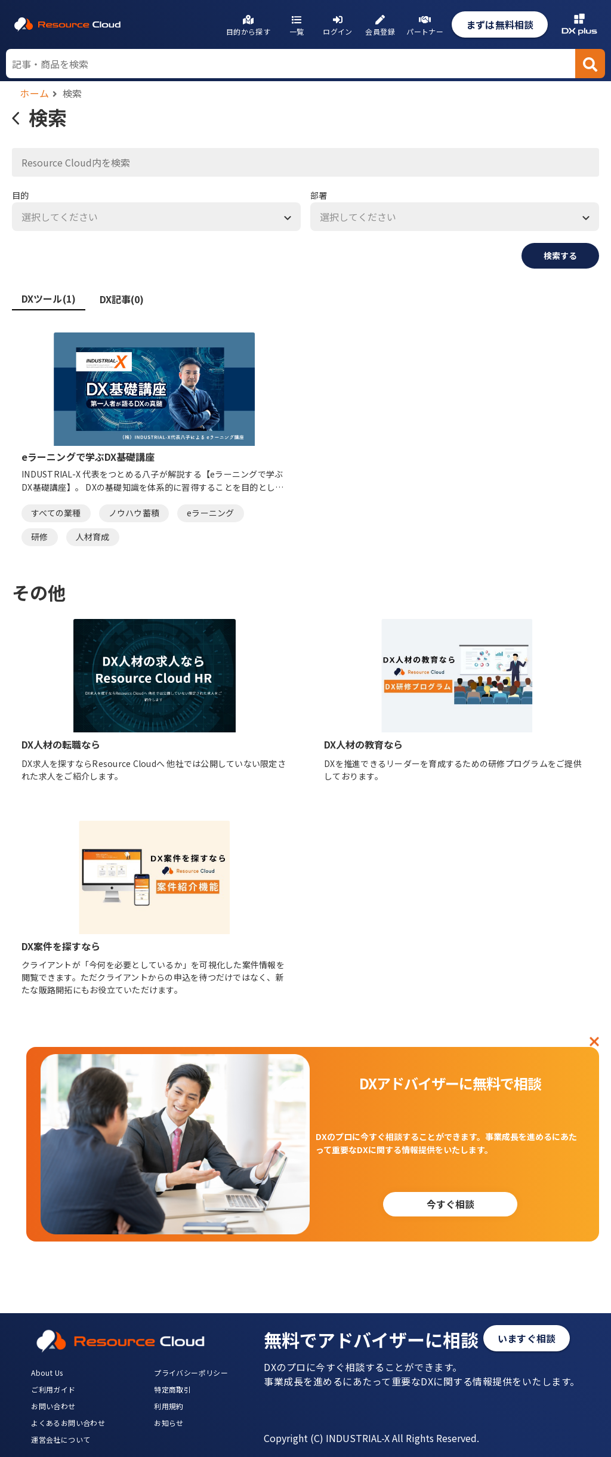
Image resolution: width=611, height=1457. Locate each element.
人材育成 (93, 537)
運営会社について (60, 1439)
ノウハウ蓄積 (134, 513)
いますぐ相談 (527, 1338)
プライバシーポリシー (191, 1372)
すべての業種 (56, 513)
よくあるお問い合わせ (68, 1423)
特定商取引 (172, 1389)
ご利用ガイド (53, 1389)
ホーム (35, 93)
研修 (39, 537)
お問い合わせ (53, 1406)
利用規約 (169, 1406)
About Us (47, 1372)
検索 (72, 93)
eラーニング (210, 513)
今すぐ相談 (450, 1204)
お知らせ (169, 1423)
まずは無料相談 (499, 24)
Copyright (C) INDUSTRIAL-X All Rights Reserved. (371, 1438)
